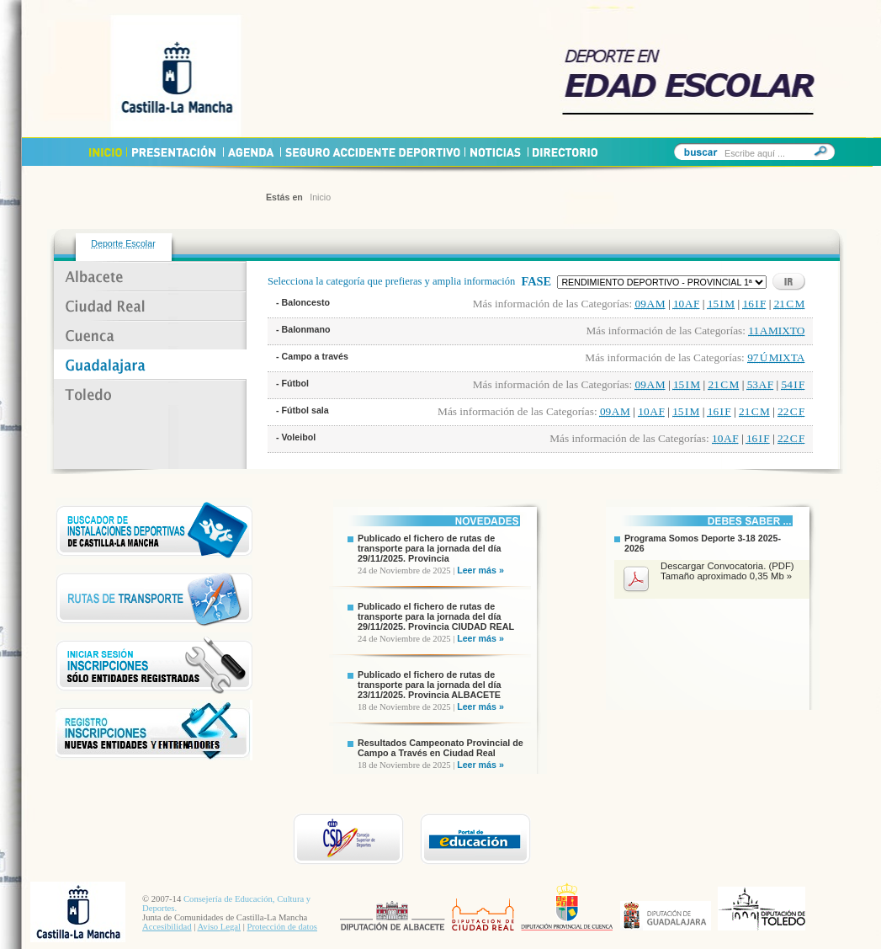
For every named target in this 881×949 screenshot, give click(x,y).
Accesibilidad (167, 926)
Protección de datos (282, 926)
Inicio (320, 197)
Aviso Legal (219, 926)
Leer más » (480, 570)
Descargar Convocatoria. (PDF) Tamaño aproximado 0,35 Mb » (727, 571)
